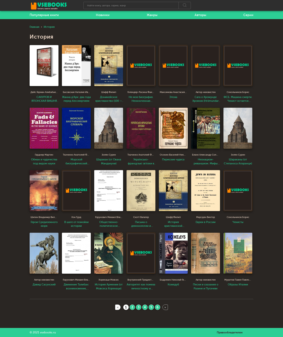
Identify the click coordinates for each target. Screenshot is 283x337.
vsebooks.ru (48, 332)
